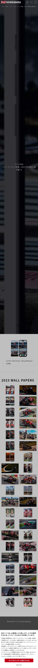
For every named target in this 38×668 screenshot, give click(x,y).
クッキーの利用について (9, 656)
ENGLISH (19, 665)
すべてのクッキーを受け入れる (19, 660)
